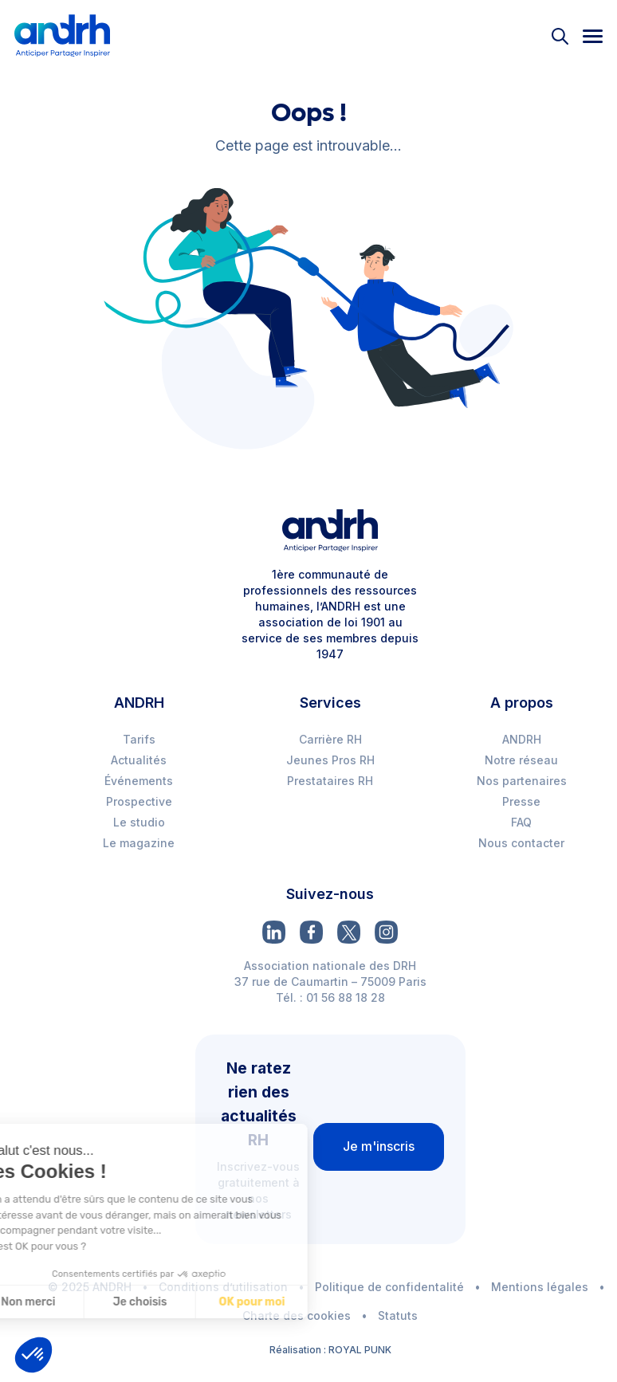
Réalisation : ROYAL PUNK (330, 1350)
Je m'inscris (379, 1146)
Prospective (139, 801)
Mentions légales (539, 1287)
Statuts (398, 1315)
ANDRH (521, 739)
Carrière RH (330, 739)
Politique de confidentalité (389, 1287)
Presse (521, 801)
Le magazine (139, 843)
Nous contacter (521, 843)
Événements (138, 780)
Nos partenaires (522, 780)
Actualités (139, 760)
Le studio (139, 822)
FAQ (521, 822)
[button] (33, 1355)
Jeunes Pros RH (330, 760)
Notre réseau (521, 760)
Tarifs (139, 739)
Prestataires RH (330, 780)
